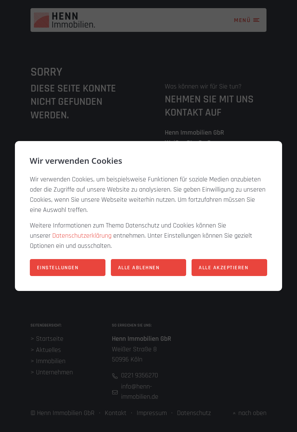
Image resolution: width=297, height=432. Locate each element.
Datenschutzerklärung (82, 235)
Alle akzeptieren (223, 267)
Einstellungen (58, 267)
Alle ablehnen (139, 267)
